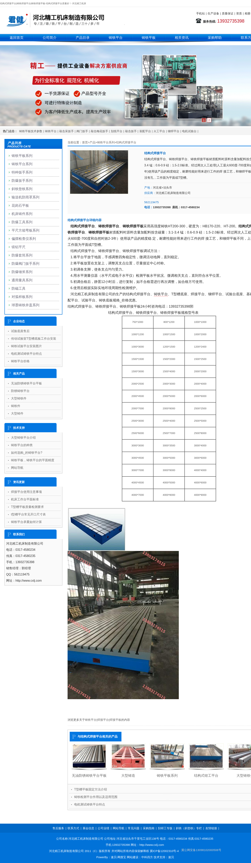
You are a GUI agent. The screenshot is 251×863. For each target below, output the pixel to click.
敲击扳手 (131, 131)
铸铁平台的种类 (22, 445)
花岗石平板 (20, 205)
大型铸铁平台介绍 (23, 437)
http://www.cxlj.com (151, 844)
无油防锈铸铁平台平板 (89, 776)
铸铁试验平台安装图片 (26, 346)
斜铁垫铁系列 (22, 189)
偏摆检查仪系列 (24, 239)
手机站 (200, 13)
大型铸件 (17, 413)
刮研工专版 (165, 828)
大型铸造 (128, 776)
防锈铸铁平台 (20, 391)
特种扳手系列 (22, 172)
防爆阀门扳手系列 (25, 264)
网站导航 (17, 467)
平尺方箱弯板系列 (25, 230)
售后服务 (58, 828)
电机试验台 (189, 131)
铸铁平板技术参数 (30, 131)
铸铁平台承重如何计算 (26, 522)
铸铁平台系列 (105, 142)
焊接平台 (103, 719)
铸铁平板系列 (167, 776)
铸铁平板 (149, 38)
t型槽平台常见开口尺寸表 (28, 514)
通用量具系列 (22, 280)
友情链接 (211, 828)
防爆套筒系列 (22, 255)
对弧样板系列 (22, 297)
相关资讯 (182, 38)
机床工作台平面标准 (25, 499)
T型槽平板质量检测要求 (27, 506)
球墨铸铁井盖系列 (25, 305)
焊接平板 (115, 719)
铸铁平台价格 (20, 361)
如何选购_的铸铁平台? (26, 452)
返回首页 (17, 38)
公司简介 (50, 38)
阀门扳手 (82, 131)
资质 (239, 13)
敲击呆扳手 (66, 131)
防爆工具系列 (22, 222)
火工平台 (159, 131)
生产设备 (213, 13)
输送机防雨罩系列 (25, 197)
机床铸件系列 (22, 214)
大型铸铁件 (18, 398)
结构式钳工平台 (206, 776)
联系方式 (73, 828)
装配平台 (145, 131)
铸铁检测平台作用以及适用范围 (95, 797)
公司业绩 (103, 828)
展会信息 (88, 828)
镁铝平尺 (18, 247)
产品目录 (83, 38)
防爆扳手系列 (22, 181)
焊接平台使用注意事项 (26, 491)
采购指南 (148, 828)
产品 (92, 142)
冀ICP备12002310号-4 (164, 851)
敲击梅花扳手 (99, 131)
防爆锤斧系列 (22, 272)
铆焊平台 (173, 131)
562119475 (151, 202)
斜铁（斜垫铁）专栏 (189, 828)
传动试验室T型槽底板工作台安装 (33, 338)
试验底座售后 (20, 331)
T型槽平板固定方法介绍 (90, 789)
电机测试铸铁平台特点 (89, 804)
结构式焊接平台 (126, 142)
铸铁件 (15, 406)
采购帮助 (215, 38)
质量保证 (227, 13)
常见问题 (133, 828)
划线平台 (116, 131)
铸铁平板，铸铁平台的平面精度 (32, 460)
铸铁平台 (116, 38)
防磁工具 (18, 288)
